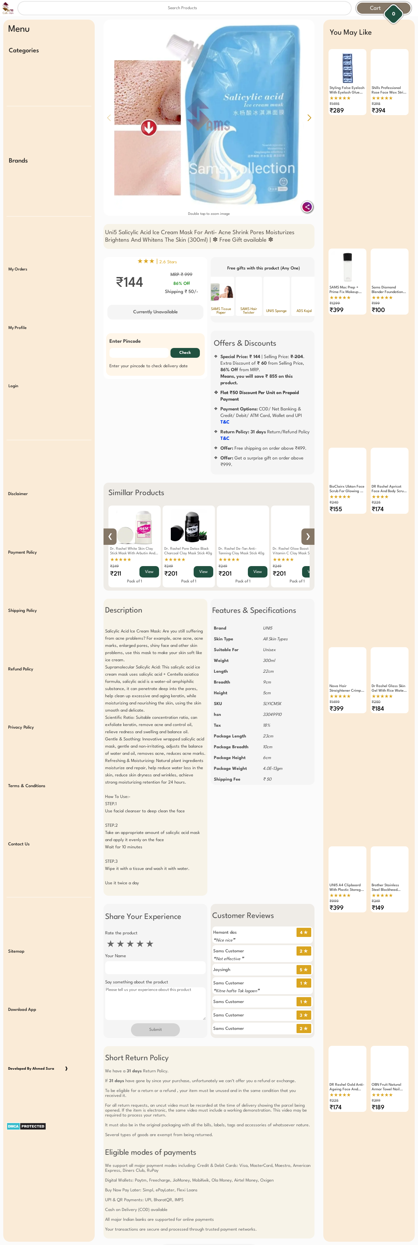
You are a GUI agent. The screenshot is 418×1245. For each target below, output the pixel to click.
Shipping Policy (22, 599)
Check (185, 353)
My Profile (17, 322)
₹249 (114, 566)
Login (13, 379)
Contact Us (19, 828)
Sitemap (16, 932)
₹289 (337, 111)
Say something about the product (136, 982)
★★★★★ (120, 560)
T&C (225, 422)
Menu (19, 29)
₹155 (336, 501)
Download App (22, 990)
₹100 (378, 306)
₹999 (334, 885)
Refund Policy (20, 656)
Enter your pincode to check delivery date (148, 366)
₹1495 (334, 104)
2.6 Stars (168, 262)
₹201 (170, 574)
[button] (309, 117)
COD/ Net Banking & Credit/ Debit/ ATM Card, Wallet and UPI (261, 415)
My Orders (17, 265)
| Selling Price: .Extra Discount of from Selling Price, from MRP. (262, 369)
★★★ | (157, 262)
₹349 (376, 885)
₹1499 (335, 690)
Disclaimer (18, 485)
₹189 (378, 1087)
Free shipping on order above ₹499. (263, 448)
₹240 (334, 494)
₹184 (378, 697)
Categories (24, 51)
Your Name (115, 956)
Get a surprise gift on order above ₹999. (261, 461)
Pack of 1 (134, 581)
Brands (18, 159)
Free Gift (176, 1229)
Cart (375, 8)
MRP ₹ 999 (181, 274)
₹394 (378, 111)
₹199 (376, 299)
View (149, 572)
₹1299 (335, 299)
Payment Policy (22, 542)
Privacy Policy (21, 713)
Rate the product (121, 933)
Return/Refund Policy (265, 435)
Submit (155, 1030)
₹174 (378, 501)
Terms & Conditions (26, 771)
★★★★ (380, 489)
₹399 (337, 306)
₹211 (115, 574)
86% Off (181, 284)
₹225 (376, 494)
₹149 (378, 892)
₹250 (376, 690)
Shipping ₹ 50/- (181, 291)
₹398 (376, 104)
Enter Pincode (125, 341)
